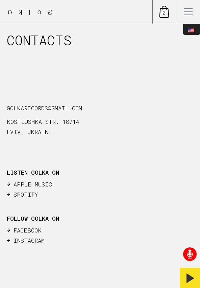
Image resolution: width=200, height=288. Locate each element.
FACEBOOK (28, 230)
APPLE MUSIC (33, 184)
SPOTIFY (26, 194)
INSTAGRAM (29, 240)
